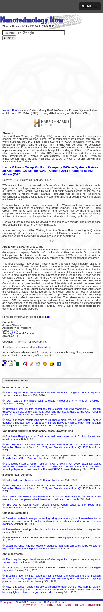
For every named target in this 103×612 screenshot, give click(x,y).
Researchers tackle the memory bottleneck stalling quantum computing (48, 537)
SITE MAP (79, 605)
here (47, 316)
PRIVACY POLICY (33, 605)
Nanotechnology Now (41, 22)
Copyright (8, 602)
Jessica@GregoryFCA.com (18, 333)
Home (5, 110)
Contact (42, 347)
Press (15, 110)
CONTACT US (53, 605)
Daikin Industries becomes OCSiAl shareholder (32, 480)
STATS (67, 605)
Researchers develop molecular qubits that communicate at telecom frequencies (53, 529)
